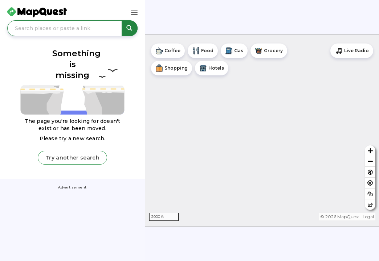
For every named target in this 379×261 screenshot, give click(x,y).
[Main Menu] (134, 12)
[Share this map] (370, 204)
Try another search (72, 157)
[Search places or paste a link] (72, 28)
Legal (368, 216)
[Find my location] (370, 183)
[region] (262, 130)
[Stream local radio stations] (351, 51)
